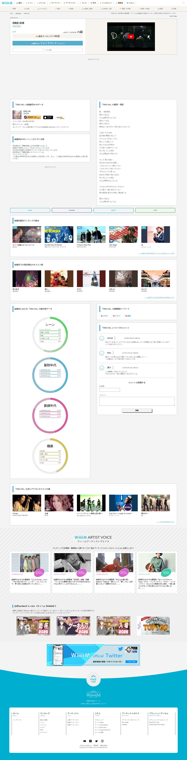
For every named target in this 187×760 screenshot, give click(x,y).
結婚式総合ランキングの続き (26, 221)
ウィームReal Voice (101, 727)
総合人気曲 (43, 720)
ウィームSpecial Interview (102, 730)
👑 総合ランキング (48, 36)
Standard (124, 724)
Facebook (72, 210)
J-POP (26, 124)
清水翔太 (18, 13)
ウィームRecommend (101, 725)
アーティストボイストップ (130, 720)
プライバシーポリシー (86, 745)
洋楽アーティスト (73, 725)
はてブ (113, 210)
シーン (42, 722)
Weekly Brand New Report (157, 724)
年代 (41, 730)
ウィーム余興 (99, 732)
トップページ (17, 720)
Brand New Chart (154, 722)
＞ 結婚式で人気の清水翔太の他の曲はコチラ (159, 297)
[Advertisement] (93, 78)
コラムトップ (99, 720)
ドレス (42, 727)
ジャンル (43, 725)
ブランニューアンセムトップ (158, 720)
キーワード (43, 732)
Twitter (30, 210)
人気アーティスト (73, 720)
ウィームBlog (99, 722)
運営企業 (96, 745)
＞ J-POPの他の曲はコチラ (165, 522)
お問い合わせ (103, 745)
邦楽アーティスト (73, 722)
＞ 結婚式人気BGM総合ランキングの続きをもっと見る (156, 253)
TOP (11, 13)
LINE (155, 210)
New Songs (125, 722)
